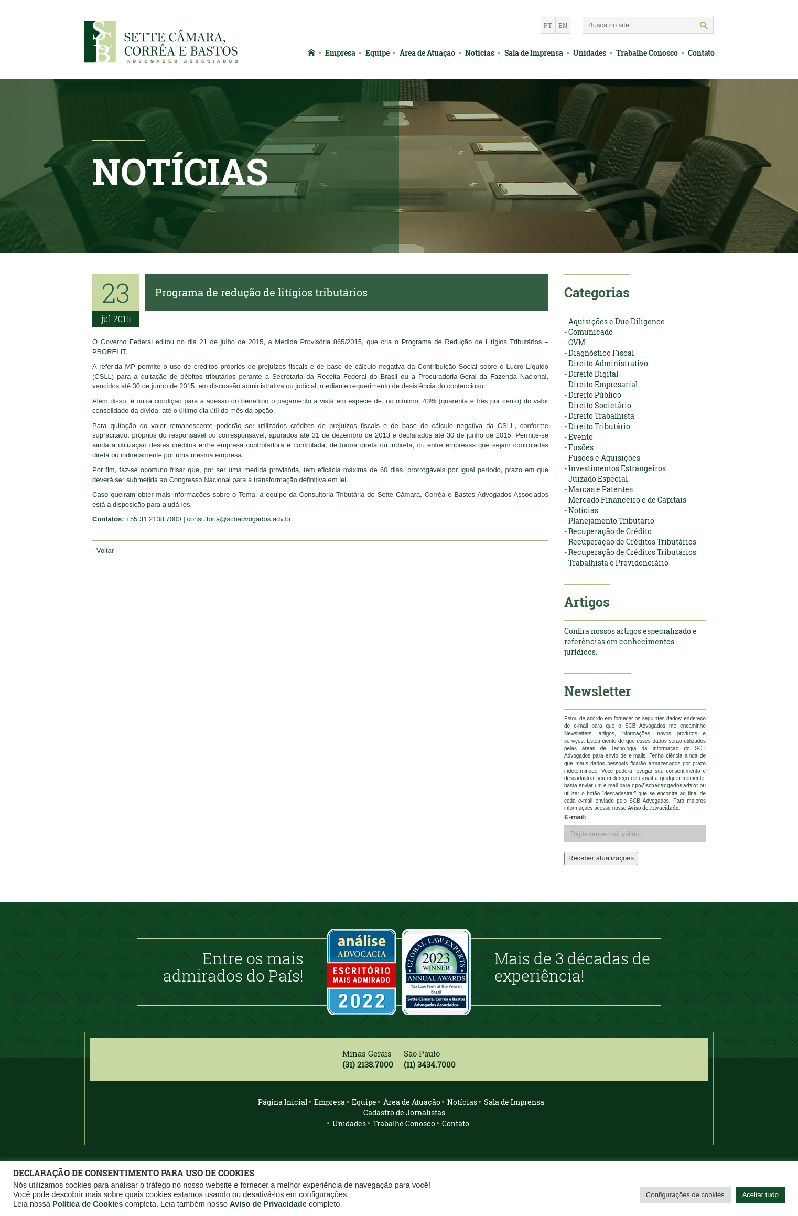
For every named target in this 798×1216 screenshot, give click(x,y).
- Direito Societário (597, 405)
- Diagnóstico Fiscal (599, 353)
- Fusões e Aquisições (602, 458)
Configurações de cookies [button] (685, 1195)
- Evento (578, 437)
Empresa (340, 53)
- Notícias (581, 510)
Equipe (377, 53)
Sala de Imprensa (533, 53)
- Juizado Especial (596, 479)
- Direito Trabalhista (599, 416)
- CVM (574, 342)
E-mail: (575, 817)
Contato (701, 53)
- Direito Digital (591, 374)
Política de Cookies (87, 1204)
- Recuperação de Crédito (608, 531)
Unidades (589, 53)
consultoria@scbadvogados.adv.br (239, 519)
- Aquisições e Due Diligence (614, 321)
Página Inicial (282, 1102)
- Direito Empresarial (601, 384)
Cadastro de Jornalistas (404, 1112)
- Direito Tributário (597, 426)
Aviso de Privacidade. (654, 808)
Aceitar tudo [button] (760, 1195)
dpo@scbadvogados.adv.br (665, 785)
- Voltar (103, 550)
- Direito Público (592, 395)
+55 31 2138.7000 (153, 519)
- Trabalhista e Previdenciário (616, 563)
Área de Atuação (427, 53)
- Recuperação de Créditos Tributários (630, 542)
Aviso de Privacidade (268, 1204)
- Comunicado (588, 332)
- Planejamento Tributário (609, 521)
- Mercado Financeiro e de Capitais (625, 500)
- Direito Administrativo (606, 363)
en (562, 25)
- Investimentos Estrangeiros (615, 468)
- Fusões (579, 447)
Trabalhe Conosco (647, 53)
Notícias (479, 53)
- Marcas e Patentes (598, 489)
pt (548, 25)
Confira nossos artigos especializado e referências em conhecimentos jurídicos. (630, 641)
